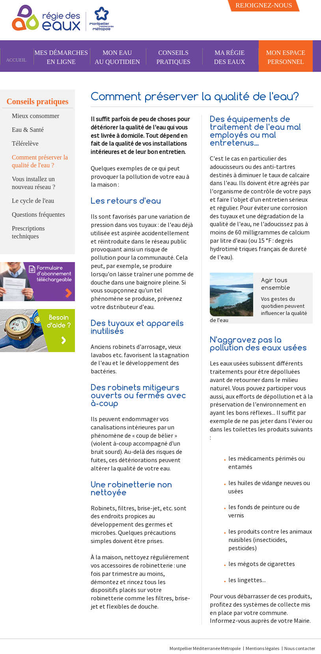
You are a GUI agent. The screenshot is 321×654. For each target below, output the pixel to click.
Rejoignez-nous (263, 5)
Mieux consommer (35, 115)
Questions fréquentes (38, 214)
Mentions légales (262, 648)
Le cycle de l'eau (33, 200)
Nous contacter (299, 648)
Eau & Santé (28, 129)
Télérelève (25, 143)
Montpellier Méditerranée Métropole (205, 648)
